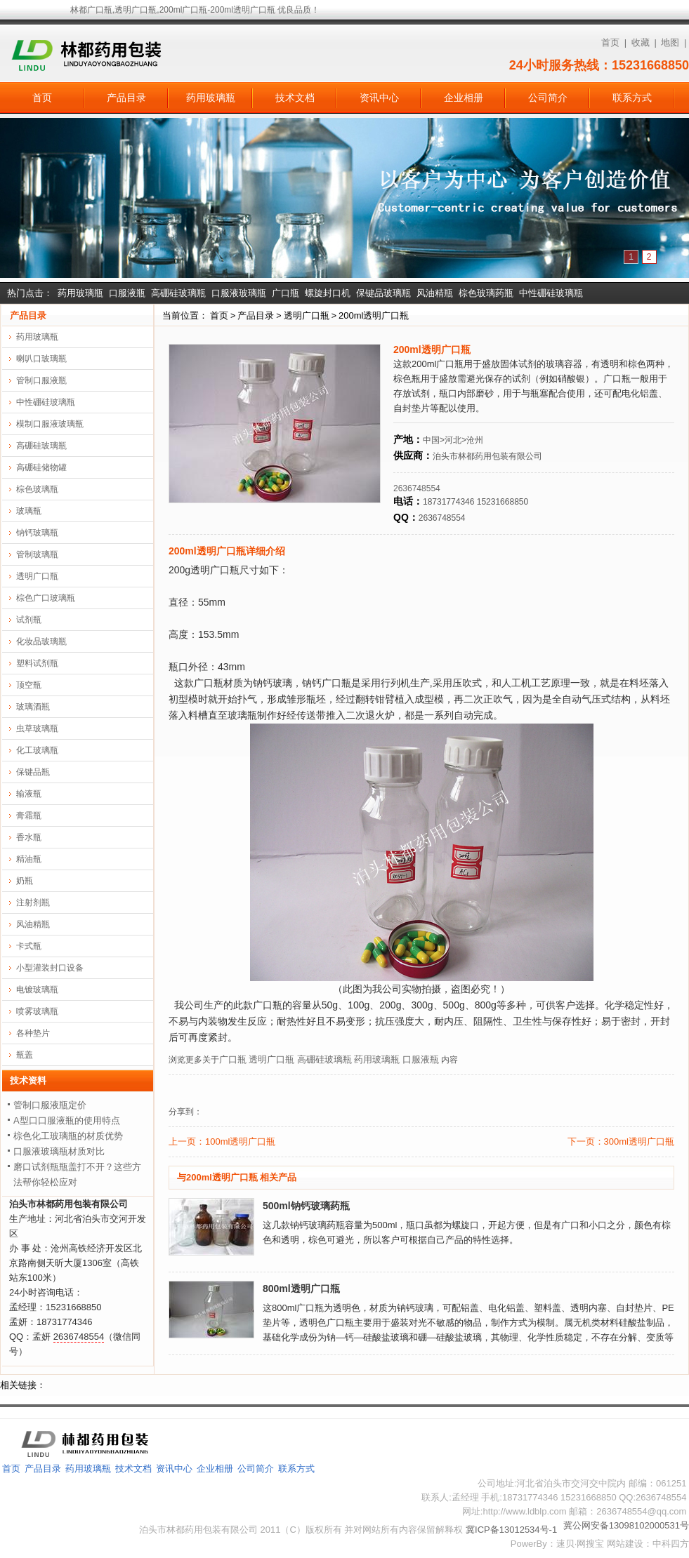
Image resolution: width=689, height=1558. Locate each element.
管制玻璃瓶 (37, 554)
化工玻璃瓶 (37, 750)
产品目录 (126, 97)
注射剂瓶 (33, 902)
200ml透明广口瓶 (374, 315)
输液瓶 (28, 794)
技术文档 (295, 97)
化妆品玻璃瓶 (41, 641)
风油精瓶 (434, 293)
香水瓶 (28, 837)
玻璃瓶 (28, 511)
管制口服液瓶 (41, 380)
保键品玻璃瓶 (383, 293)
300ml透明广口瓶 (639, 1141)
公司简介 (547, 97)
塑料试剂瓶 (37, 663)
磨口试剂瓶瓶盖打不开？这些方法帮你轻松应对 (77, 1174)
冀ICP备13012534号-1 (511, 1529)
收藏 (640, 42)
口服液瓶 (127, 293)
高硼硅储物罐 (41, 467)
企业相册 (463, 97)
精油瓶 (28, 859)
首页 (610, 42)
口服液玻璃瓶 (238, 293)
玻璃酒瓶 (33, 707)
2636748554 (416, 488)
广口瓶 (285, 293)
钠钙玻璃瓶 (37, 533)
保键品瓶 (33, 772)
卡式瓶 (28, 946)
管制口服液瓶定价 (49, 1105)
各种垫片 (33, 1033)
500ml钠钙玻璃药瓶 (306, 1205)
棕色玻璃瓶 (37, 489)
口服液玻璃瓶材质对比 (59, 1151)
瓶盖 (24, 1055)
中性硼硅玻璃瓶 (551, 293)
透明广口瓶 (306, 315)
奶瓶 (24, 881)
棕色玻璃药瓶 (486, 293)
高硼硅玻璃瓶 (178, 293)
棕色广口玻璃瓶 (45, 598)
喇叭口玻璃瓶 (41, 359)
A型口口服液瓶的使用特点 (66, 1120)
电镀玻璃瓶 (37, 989)
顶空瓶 (28, 685)
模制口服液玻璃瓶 (50, 424)
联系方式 (632, 97)
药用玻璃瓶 (210, 97)
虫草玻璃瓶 (37, 728)
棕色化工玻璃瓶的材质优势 (68, 1136)
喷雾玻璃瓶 (37, 1011)
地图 (670, 42)
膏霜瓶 (28, 815)
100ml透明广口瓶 (240, 1141)
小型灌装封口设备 (50, 968)
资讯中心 (379, 97)
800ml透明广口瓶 (301, 1288)
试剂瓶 (28, 620)
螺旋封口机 (327, 293)
